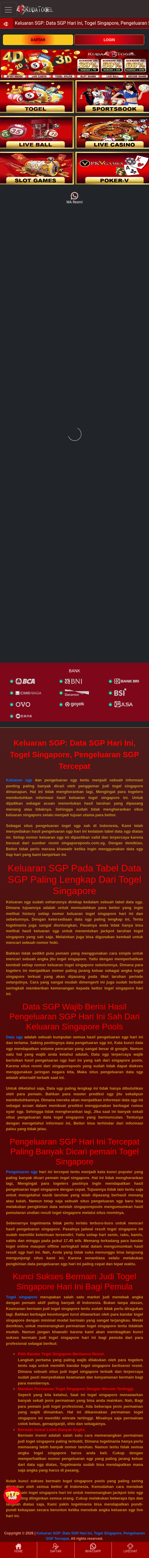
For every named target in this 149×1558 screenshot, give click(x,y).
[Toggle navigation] (8, 9)
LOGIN (109, 40)
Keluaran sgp (19, 780)
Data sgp (14, 1037)
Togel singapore (21, 1297)
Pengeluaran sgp (21, 1172)
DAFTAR (38, 40)
